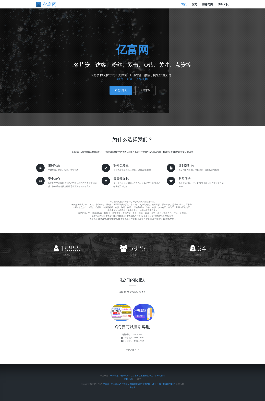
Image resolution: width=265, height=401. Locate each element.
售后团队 (223, 4)
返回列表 (128, 378)
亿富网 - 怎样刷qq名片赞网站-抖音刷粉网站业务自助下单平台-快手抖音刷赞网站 (139, 384)
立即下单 (145, 90)
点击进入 (121, 90)
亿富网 (132, 49)
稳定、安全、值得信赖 (132, 79)
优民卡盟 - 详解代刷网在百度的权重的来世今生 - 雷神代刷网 (137, 375)
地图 (132, 387)
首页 (184, 4)
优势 (194, 4)
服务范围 (207, 4)
